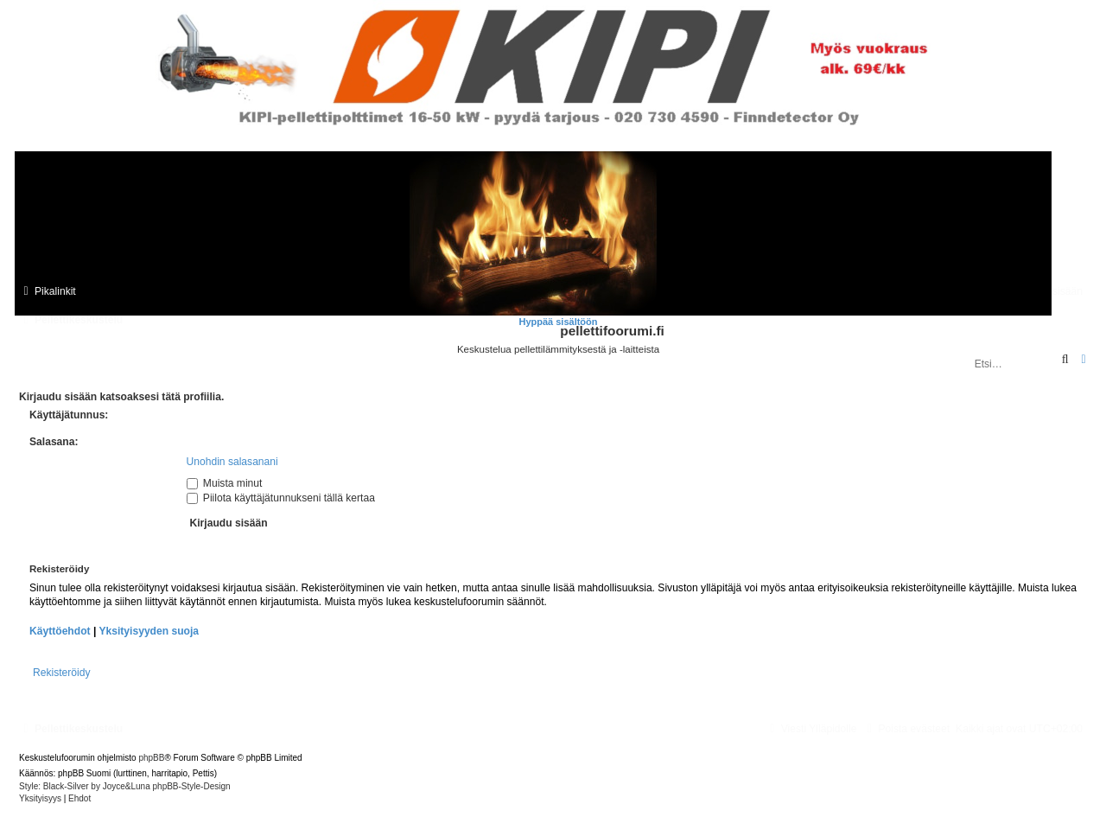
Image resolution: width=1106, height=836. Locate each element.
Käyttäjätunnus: (68, 415)
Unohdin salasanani (232, 462)
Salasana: (53, 442)
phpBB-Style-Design (192, 786)
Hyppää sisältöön (557, 321)
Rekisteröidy (62, 673)
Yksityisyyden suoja (149, 631)
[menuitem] (906, 729)
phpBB (151, 758)
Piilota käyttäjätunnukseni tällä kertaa (281, 498)
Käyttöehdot (60, 631)
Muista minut (225, 483)
